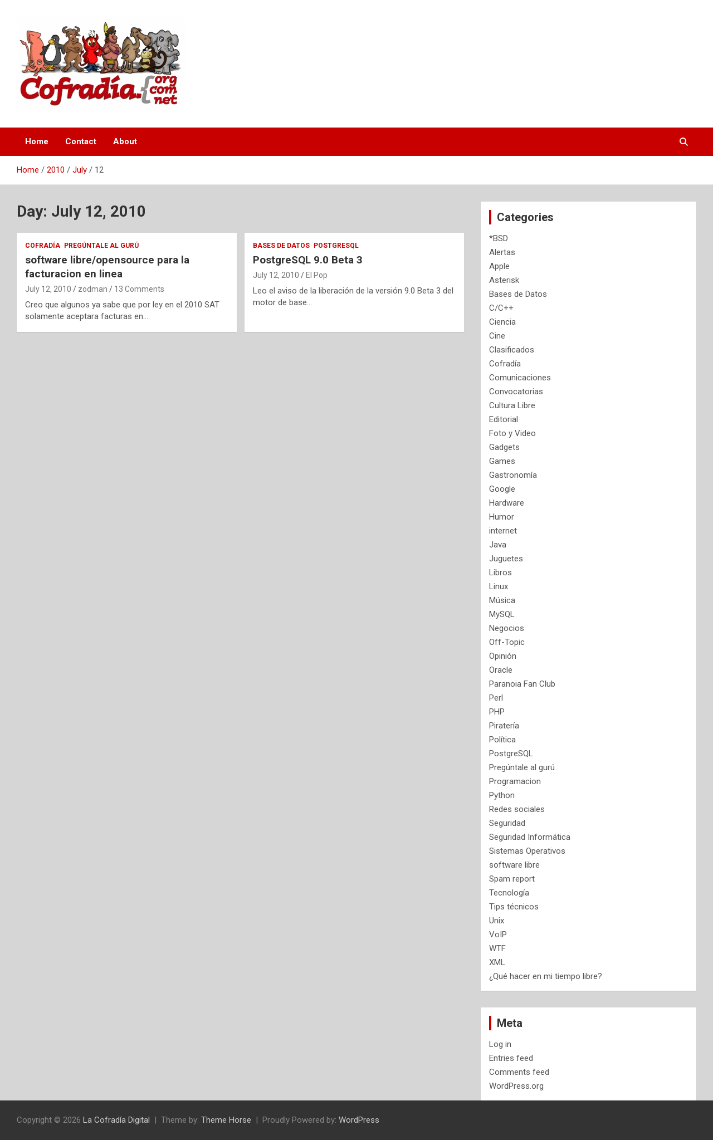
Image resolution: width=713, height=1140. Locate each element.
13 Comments (139, 289)
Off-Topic (507, 642)
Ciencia (502, 322)
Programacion (515, 781)
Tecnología (509, 893)
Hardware (506, 503)
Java (497, 545)
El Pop (317, 275)
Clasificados (511, 350)
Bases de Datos (281, 245)
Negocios (506, 628)
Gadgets (504, 447)
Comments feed (519, 1072)
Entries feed (511, 1058)
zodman (93, 289)
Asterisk (504, 280)
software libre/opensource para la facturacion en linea (107, 266)
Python (502, 795)
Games (502, 461)
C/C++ (501, 308)
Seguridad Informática (529, 837)
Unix (496, 921)
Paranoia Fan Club (522, 684)
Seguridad (507, 823)
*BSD (498, 238)
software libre (514, 865)
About (125, 141)
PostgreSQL (336, 245)
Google (502, 489)
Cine (497, 336)
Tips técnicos (514, 907)
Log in (500, 1044)
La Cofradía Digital (116, 1120)
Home (36, 141)
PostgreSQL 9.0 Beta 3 (308, 259)
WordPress (359, 1120)
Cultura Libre (512, 405)
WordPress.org (516, 1086)
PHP (497, 712)
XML (497, 962)
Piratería (504, 726)
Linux (498, 586)
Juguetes (506, 559)
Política (502, 740)
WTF (497, 948)
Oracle (500, 670)
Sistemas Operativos (527, 851)
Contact (80, 141)
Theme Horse (226, 1120)
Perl (496, 698)
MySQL (502, 614)
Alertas (502, 252)
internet (503, 531)
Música (502, 600)
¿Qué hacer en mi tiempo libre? (545, 976)
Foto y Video (512, 433)
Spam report (512, 879)
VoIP (498, 934)
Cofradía (42, 245)
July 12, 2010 (48, 289)
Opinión (502, 656)
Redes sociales (517, 809)
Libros (500, 572)
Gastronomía (513, 475)
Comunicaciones (520, 378)
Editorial (503, 419)
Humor (501, 517)
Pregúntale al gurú (101, 245)
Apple (499, 266)
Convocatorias (516, 391)
